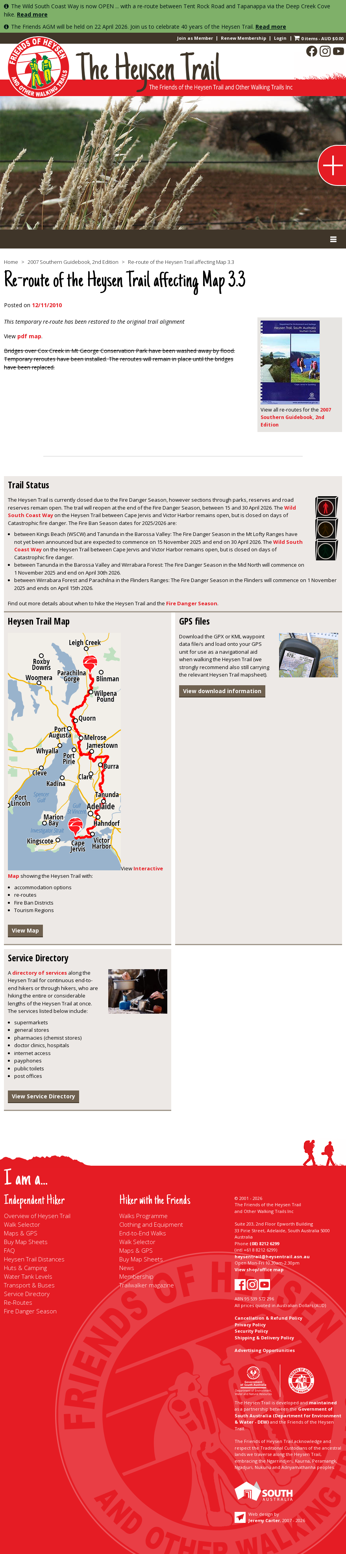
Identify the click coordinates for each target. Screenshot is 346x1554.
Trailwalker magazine (146, 1285)
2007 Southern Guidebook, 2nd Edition (73, 261)
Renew (243, 38)
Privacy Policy (250, 1325)
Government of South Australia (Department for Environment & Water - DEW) (288, 1415)
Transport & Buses (29, 1285)
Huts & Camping (25, 1268)
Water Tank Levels (28, 1276)
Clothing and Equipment (151, 1224)
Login (280, 38)
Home (11, 261)
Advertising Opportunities (265, 1350)
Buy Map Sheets (26, 1242)
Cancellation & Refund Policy (268, 1318)
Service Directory (27, 1294)
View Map (25, 930)
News (126, 1268)
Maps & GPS (20, 1233)
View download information (222, 691)
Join (195, 38)
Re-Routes (18, 1302)
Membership (136, 1276)
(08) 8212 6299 (264, 1243)
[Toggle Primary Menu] (173, 239)
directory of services (39, 972)
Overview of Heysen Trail (37, 1216)
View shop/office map (259, 1269)
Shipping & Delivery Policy (264, 1338)
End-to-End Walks (142, 1233)
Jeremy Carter (264, 1520)
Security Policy (251, 1331)
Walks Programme (143, 1216)
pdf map (29, 336)
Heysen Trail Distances (34, 1259)
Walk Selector (22, 1224)
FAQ (9, 1250)
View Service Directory (43, 1096)
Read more (32, 14)
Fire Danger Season (191, 603)
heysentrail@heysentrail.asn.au (272, 1256)
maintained (323, 1403)
